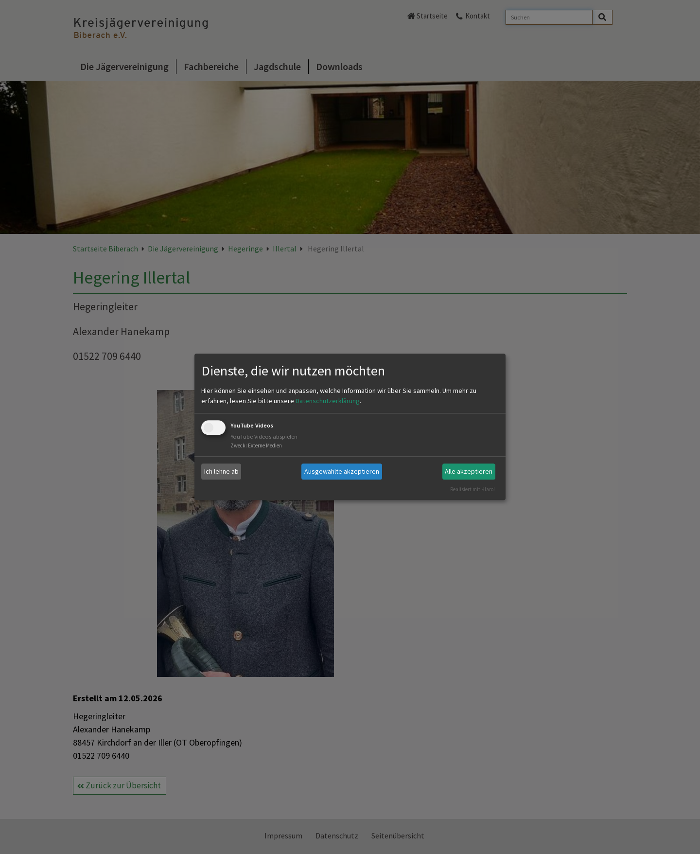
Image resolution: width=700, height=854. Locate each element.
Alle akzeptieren (468, 471)
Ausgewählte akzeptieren (341, 471)
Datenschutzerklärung (328, 400)
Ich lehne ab (221, 471)
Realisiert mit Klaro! (472, 489)
